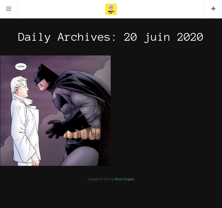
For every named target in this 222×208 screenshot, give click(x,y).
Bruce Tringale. (124, 179)
